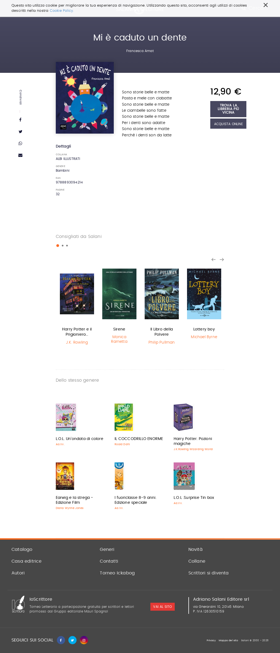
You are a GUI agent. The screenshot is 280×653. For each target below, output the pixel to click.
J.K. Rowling (77, 342)
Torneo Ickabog (117, 573)
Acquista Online (228, 124)
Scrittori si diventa (208, 573)
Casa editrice (26, 561)
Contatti (109, 561)
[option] (77, 306)
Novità (195, 549)
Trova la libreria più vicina (228, 109)
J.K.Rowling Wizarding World (193, 449)
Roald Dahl (122, 444)
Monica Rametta (119, 339)
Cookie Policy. (62, 11)
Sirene (119, 329)
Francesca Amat (140, 51)
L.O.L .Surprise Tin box (194, 498)
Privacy (211, 640)
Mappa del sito (228, 640)
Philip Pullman (161, 342)
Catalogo (22, 549)
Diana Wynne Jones (69, 508)
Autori (18, 573)
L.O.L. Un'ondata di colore (79, 439)
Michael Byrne (204, 337)
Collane (196, 561)
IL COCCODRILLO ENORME (139, 439)
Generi (107, 549)
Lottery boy (204, 329)
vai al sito (162, 607)
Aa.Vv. (60, 444)
